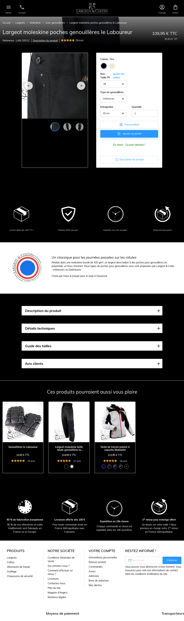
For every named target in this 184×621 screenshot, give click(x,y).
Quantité (136, 106)
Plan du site (54, 588)
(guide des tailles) (119, 75)
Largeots (12, 557)
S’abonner (172, 560)
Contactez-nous (56, 583)
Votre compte (102, 551)
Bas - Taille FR (113, 75)
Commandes (96, 566)
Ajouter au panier (129, 133)
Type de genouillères (112, 92)
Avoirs (92, 571)
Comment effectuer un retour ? (60, 572)
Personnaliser (129, 124)
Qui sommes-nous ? (58, 565)
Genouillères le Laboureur (23, 447)
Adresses (94, 576)
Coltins (10, 562)
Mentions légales (57, 597)
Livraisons (53, 578)
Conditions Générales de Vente (61, 559)
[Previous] (29, 86)
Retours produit (97, 562)
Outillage (12, 571)
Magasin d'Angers (57, 592)
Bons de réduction (99, 580)
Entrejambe (106, 106)
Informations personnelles (103, 557)
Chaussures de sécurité (20, 576)
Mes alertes (95, 585)
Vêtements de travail (18, 566)
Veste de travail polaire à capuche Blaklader (115, 448)
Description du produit (45, 40)
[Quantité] (145, 113)
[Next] (81, 86)
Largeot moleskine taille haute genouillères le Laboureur (69, 448)
